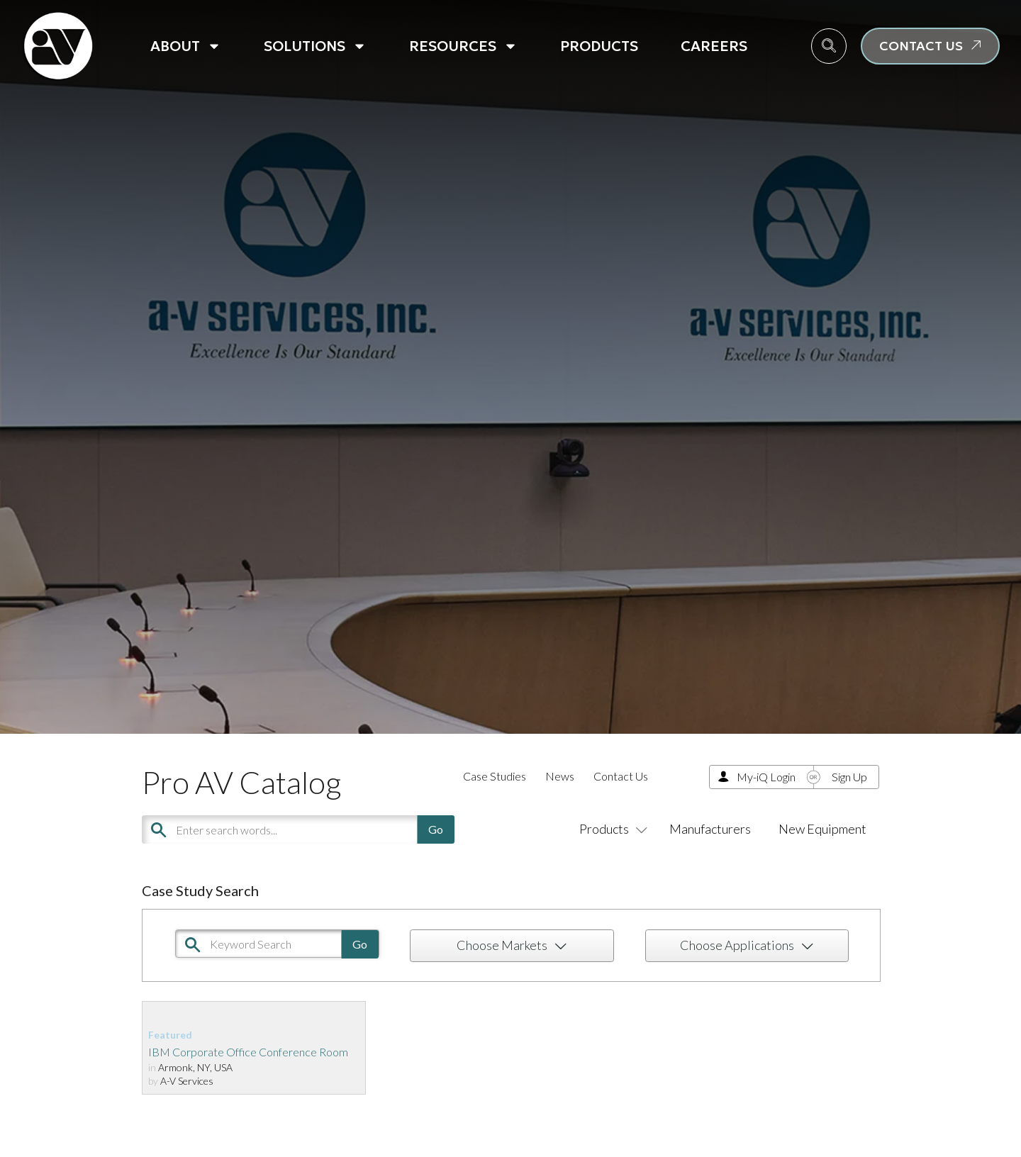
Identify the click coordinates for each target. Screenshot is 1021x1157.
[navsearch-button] (829, 46)
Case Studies (494, 776)
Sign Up (849, 776)
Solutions (315, 46)
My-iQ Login (766, 776)
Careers (714, 46)
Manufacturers (710, 829)
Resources (463, 46)
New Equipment (822, 829)
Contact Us (620, 776)
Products (599, 46)
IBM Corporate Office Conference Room (248, 1051)
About (185, 46)
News (559, 776)
